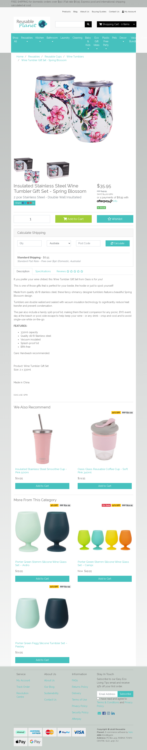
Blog (75, 11)
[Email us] (99, 713)
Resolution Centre (22, 695)
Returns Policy (80, 686)
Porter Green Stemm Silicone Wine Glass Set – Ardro (41, 563)
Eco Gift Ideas (97, 41)
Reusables (27, 37)
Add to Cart (73, 219)
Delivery (76, 693)
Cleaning (77, 37)
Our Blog (49, 686)
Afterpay (76, 718)
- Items (114, 24)
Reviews (70, 271)
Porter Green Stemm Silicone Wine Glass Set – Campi (103, 563)
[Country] (59, 243)
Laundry (65, 37)
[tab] (23, 271)
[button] (115, 219)
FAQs (75, 680)
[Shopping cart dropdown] (134, 24)
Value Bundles (134, 39)
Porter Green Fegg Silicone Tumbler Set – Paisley (41, 644)
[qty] (29, 243)
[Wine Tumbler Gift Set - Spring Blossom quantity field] (32, 219)
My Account (23, 680)
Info (115, 201)
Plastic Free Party (105, 41)
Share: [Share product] (23, 203)
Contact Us (114, 11)
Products (66, 11)
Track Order (23, 686)
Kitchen (40, 37)
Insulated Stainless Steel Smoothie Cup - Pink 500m (41, 470)
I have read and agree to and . (115, 702)
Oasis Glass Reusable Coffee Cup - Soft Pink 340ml (103, 470)
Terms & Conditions (108, 702)
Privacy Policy (80, 706)
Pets (114, 37)
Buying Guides (99, 11)
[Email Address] (107, 694)
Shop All (15, 39)
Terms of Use (79, 699)
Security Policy (80, 712)
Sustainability (51, 693)
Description (23, 271)
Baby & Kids (88, 41)
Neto (130, 732)
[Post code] (88, 243)
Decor (123, 37)
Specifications (43, 271)
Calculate (117, 243)
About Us (84, 11)
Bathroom (52, 37)
